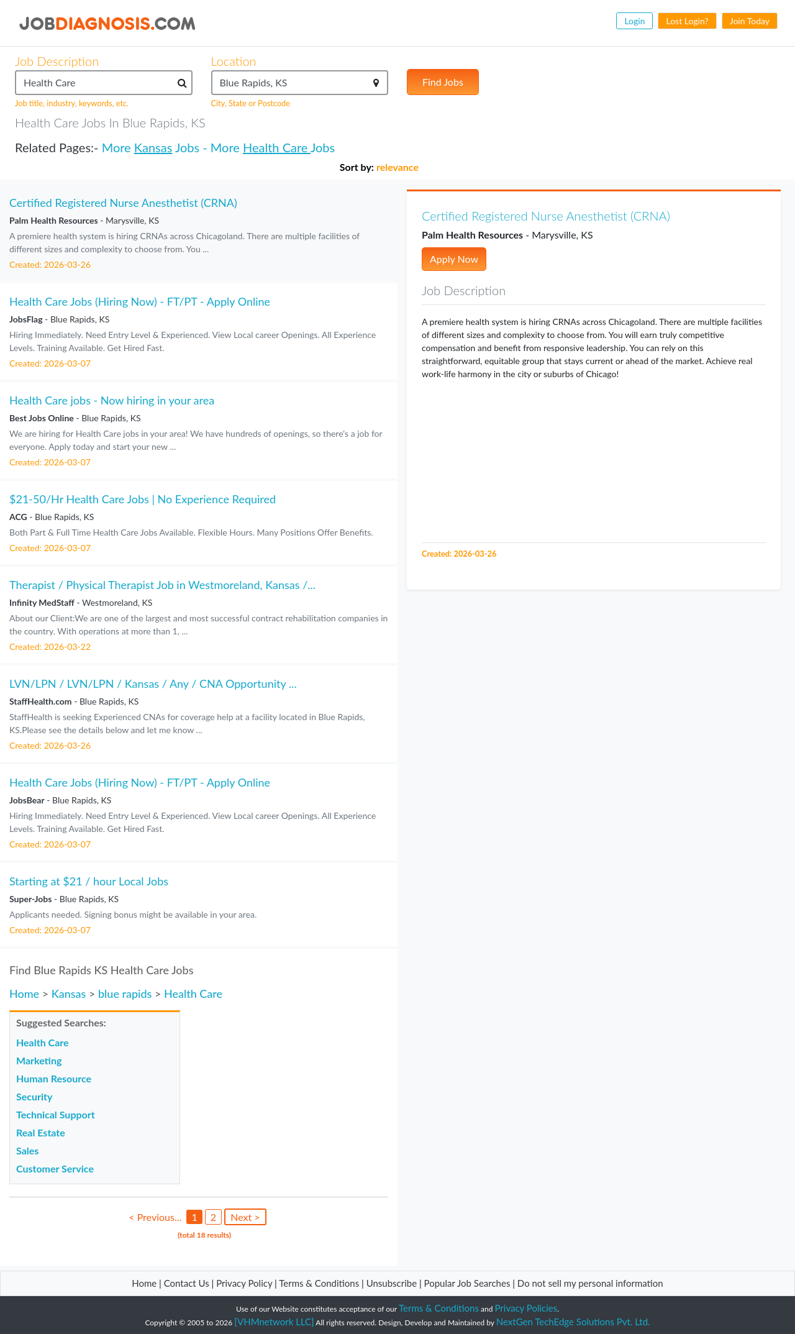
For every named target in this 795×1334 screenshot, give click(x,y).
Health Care (277, 147)
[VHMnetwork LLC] (274, 1321)
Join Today (750, 21)
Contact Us (186, 1283)
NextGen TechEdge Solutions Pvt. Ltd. (573, 1321)
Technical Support (55, 1114)
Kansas (153, 147)
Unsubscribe (391, 1283)
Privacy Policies (526, 1307)
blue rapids (125, 993)
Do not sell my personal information (590, 1283)
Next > (245, 1217)
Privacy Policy (244, 1283)
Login (634, 21)
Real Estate (40, 1132)
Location (234, 60)
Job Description (57, 60)
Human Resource (53, 1078)
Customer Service (55, 1168)
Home (24, 993)
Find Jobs (442, 82)
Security (34, 1096)
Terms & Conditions (320, 1283)
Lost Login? (687, 21)
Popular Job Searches (467, 1283)
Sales (27, 1150)
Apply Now (454, 259)
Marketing (38, 1060)
